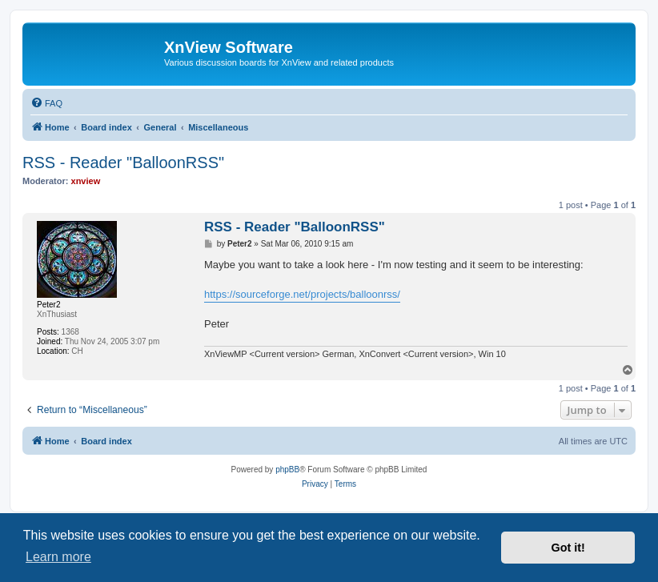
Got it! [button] (568, 547)
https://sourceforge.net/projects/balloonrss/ (302, 294)
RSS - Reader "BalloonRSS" (123, 162)
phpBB (287, 469)
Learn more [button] (58, 557)
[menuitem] (46, 103)
